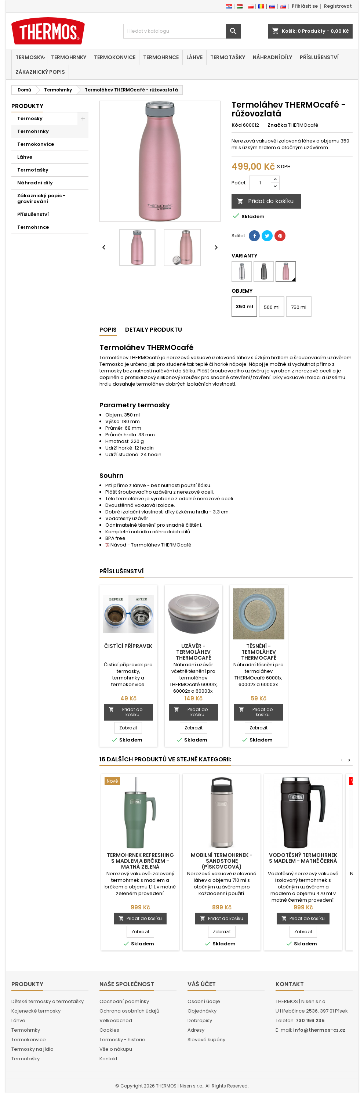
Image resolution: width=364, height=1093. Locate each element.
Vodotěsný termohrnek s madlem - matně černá (303, 858)
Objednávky (202, 1010)
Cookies (109, 1030)
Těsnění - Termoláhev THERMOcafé (258, 651)
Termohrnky (68, 57)
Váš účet (202, 984)
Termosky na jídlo (32, 1049)
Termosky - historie (122, 1039)
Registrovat (338, 6)
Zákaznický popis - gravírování (41, 198)
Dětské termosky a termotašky (47, 1001)
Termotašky (227, 57)
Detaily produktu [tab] (153, 329)
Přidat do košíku (265, 201)
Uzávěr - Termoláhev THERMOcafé (193, 651)
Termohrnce (161, 57)
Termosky (29, 57)
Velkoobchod (115, 1020)
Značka (277, 125)
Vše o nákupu (115, 1049)
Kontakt (108, 1058)
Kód (237, 125)
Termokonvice (114, 57)
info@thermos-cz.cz (319, 1030)
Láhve (194, 57)
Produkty (27, 106)
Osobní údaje (204, 1001)
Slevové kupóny (206, 1039)
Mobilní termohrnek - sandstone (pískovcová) (221, 860)
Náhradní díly (272, 57)
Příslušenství (319, 57)
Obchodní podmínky (124, 1001)
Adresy (196, 1030)
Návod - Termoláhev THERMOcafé (148, 544)
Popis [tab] (108, 329)
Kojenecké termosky (36, 1010)
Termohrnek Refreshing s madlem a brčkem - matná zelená (140, 860)
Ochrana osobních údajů (129, 1010)
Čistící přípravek (128, 646)
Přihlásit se (305, 6)
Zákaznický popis (40, 72)
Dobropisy (200, 1020)
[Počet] (260, 183)
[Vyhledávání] (182, 31)
